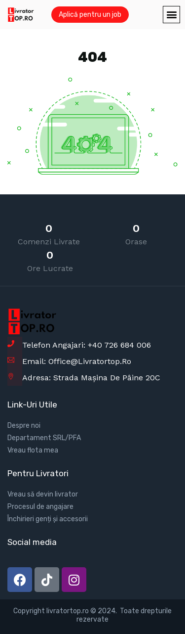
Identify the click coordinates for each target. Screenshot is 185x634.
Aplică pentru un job (90, 14)
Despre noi (23, 425)
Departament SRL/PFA (44, 438)
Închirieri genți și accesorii (47, 519)
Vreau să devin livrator (42, 494)
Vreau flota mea (32, 450)
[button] (171, 14)
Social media (32, 542)
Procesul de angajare (40, 506)
